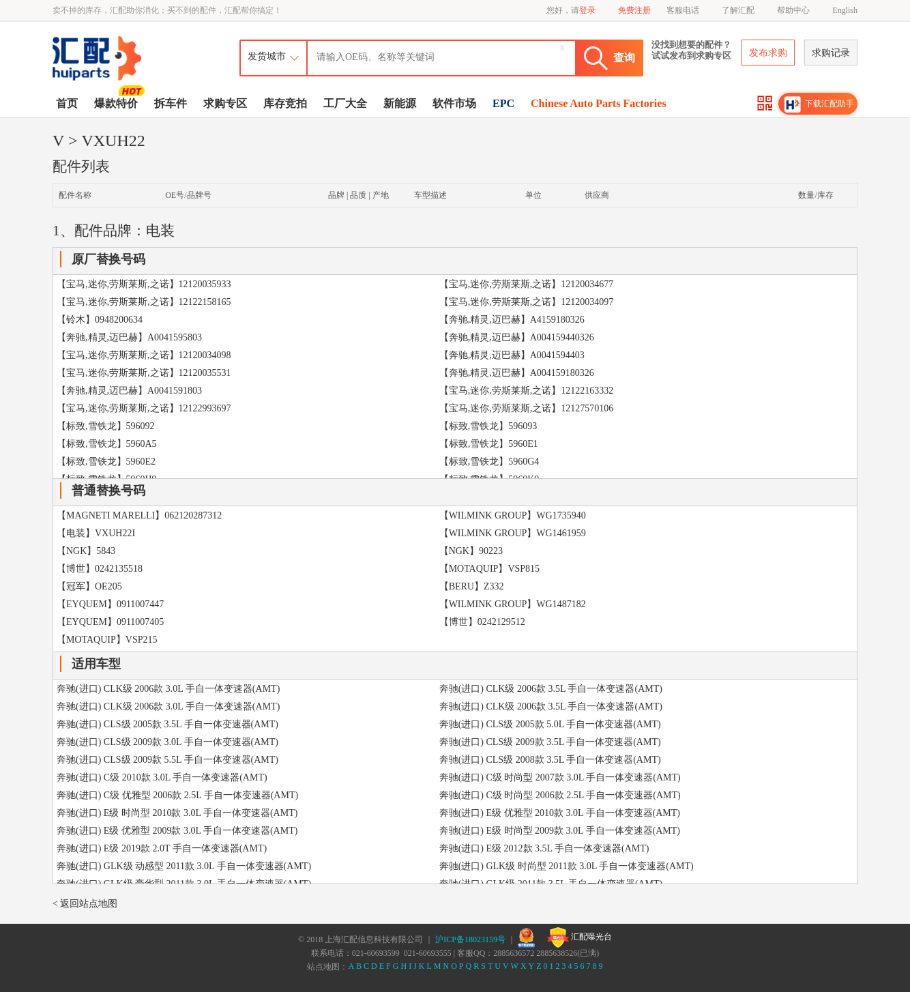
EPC (503, 103)
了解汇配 (738, 10)
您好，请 (571, 10)
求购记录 (831, 53)
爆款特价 (117, 102)
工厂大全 (345, 103)
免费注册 (634, 10)
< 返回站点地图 (85, 904)
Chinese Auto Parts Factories (598, 103)
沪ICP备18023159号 (470, 939)
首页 (67, 103)
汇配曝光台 (579, 937)
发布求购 (768, 53)
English (844, 10)
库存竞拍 (285, 103)
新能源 (399, 103)
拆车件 (170, 103)
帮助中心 (793, 10)
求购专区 (225, 103)
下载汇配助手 (819, 104)
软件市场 (454, 103)
